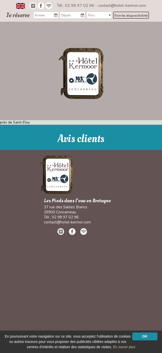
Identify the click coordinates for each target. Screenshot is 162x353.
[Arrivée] (46, 15)
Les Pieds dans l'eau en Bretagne (77, 200)
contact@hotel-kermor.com (122, 5)
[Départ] (72, 15)
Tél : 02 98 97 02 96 (76, 5)
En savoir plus (124, 347)
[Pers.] (99, 15)
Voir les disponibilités (131, 15)
